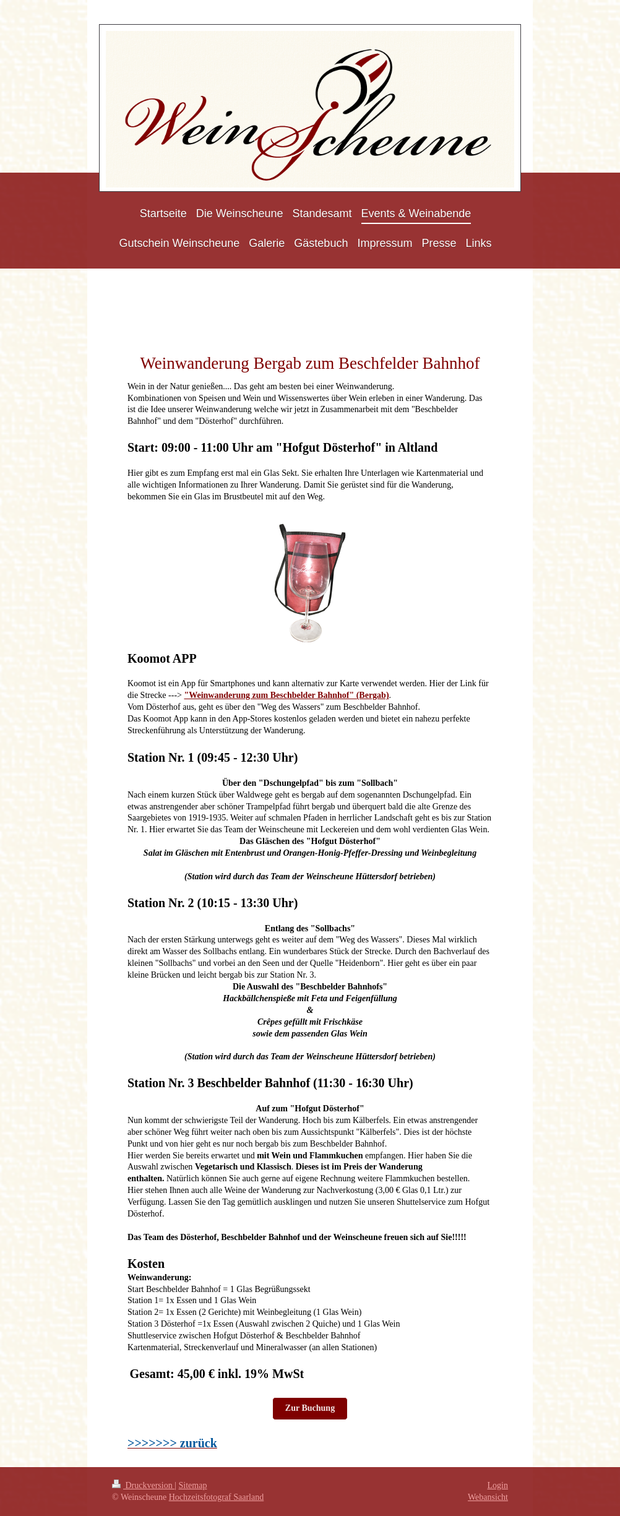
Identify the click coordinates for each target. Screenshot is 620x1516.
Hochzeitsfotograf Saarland (216, 1497)
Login (498, 1485)
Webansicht (488, 1497)
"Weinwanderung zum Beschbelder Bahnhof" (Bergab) (286, 695)
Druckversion (143, 1485)
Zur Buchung (310, 1408)
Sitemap (193, 1485)
